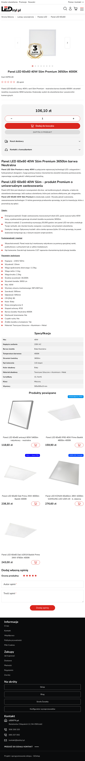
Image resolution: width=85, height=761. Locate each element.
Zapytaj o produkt (42, 132)
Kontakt (7, 630)
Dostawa (8, 660)
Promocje (23, 2)
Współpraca (9, 635)
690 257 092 (14, 735)
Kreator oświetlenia (9, 2)
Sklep (42, 687)
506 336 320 (14, 729)
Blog (42, 694)
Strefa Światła (42, 701)
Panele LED (42, 17)
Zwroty (7, 675)
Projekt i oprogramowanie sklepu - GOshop (22, 756)
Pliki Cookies (9, 645)
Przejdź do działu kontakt (18, 746)
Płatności (8, 665)
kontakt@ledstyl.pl (17, 740)
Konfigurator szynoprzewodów (42, 709)
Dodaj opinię (42, 607)
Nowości (31, 2)
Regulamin (8, 670)
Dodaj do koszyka (45, 125)
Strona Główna (7, 17)
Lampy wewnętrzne (25, 17)
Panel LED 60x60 (58, 17)
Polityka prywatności (13, 640)
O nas (6, 626)
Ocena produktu (9, 575)
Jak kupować (9, 656)
